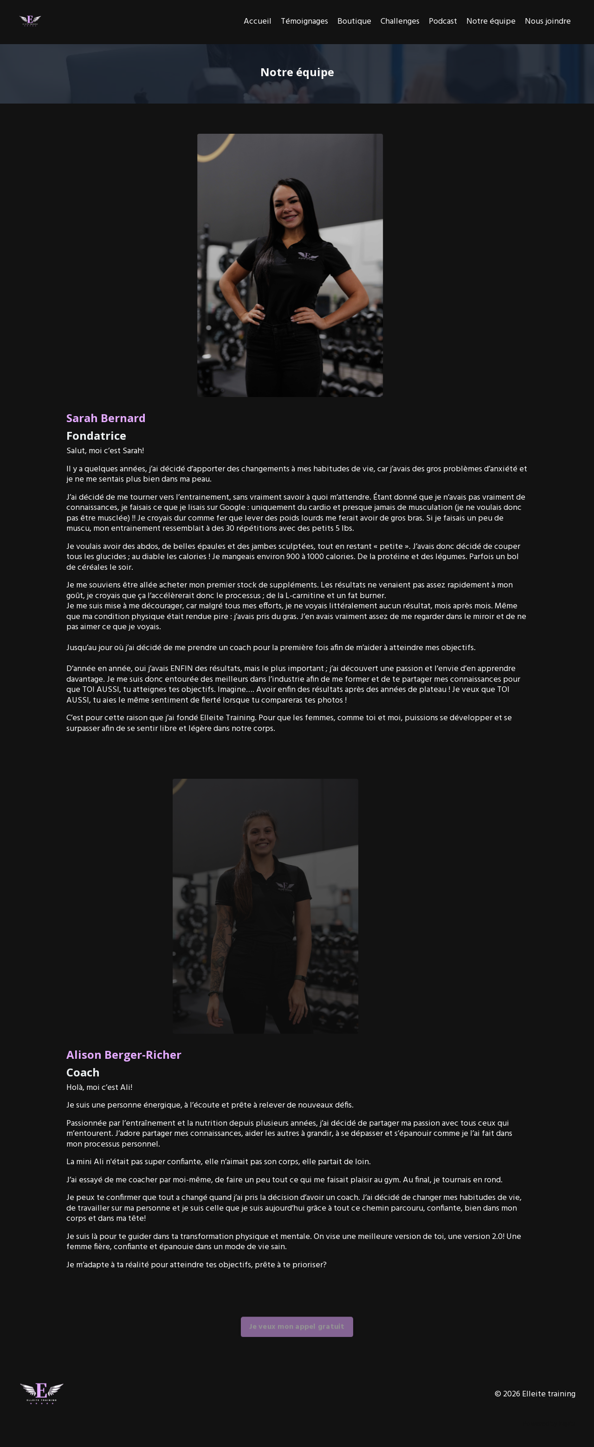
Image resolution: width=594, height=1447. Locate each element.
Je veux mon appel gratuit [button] (296, 1338)
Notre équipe (491, 22)
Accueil (257, 22)
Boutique (354, 22)
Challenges (400, 22)
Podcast (443, 22)
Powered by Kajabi (549, 1424)
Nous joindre (548, 22)
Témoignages (304, 22)
